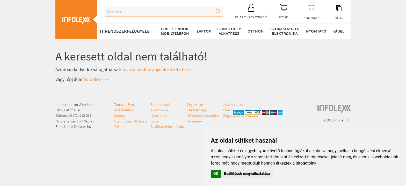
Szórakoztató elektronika (285, 31)
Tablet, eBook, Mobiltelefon (175, 31)
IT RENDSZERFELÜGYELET (126, 31)
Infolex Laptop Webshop (74, 104)
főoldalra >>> (95, 79)
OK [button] (215, 174)
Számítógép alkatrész (229, 31)
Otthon (256, 31)
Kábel (338, 31)
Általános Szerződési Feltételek (203, 118)
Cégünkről (195, 104)
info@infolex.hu (79, 126)
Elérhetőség (196, 109)
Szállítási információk (167, 126)
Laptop (204, 31)
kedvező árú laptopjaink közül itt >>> (155, 69)
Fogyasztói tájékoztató (240, 115)
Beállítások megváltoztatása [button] (247, 174)
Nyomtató (316, 31)
